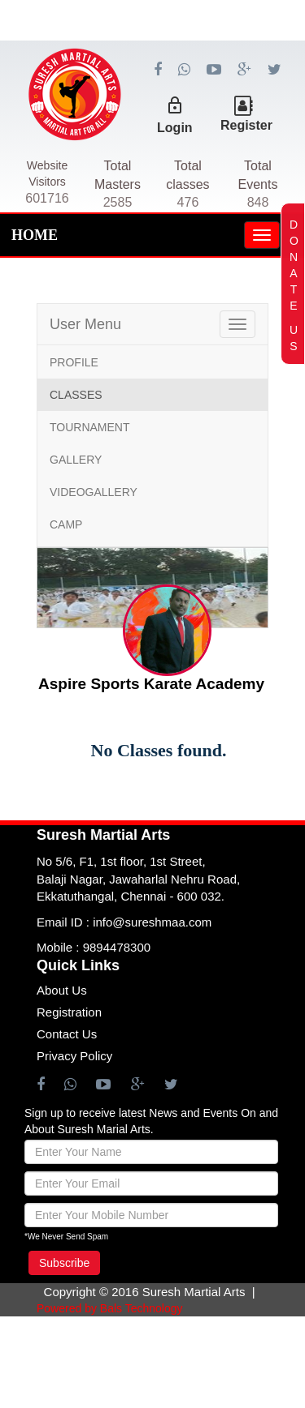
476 (188, 202)
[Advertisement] (152, 81)
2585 (118, 202)
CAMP (66, 524)
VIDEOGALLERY (93, 492)
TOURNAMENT (90, 427)
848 (258, 202)
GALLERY (76, 459)
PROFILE (74, 362)
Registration (69, 1012)
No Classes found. (159, 750)
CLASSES (76, 394)
